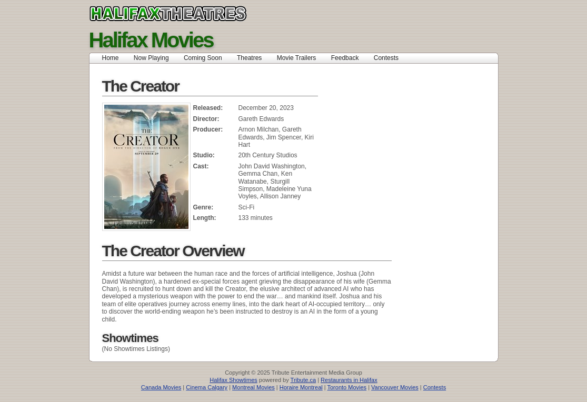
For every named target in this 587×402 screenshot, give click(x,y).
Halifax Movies (151, 40)
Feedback (345, 58)
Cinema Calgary (206, 387)
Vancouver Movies (395, 387)
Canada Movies (161, 387)
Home (110, 58)
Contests (386, 58)
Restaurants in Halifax (349, 380)
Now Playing (151, 58)
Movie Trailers (296, 58)
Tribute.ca (303, 380)
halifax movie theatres (191, 13)
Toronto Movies (347, 387)
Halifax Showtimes (233, 380)
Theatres (249, 58)
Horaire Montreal (301, 387)
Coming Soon (203, 58)
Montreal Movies (253, 387)
